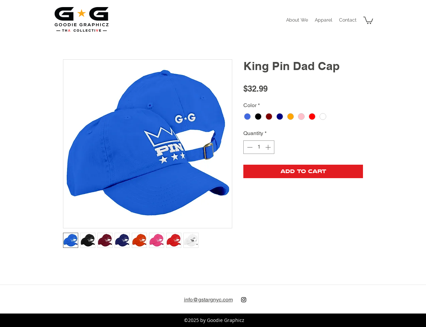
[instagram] (243, 299)
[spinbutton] (259, 147)
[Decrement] (249, 147)
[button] (323, 20)
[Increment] (268, 147)
